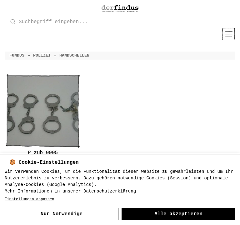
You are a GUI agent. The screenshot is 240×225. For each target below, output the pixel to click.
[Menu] (228, 34)
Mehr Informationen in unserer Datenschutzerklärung (70, 191)
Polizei (42, 55)
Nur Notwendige (61, 214)
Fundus (16, 55)
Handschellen (74, 55)
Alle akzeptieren (178, 214)
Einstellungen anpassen (29, 199)
